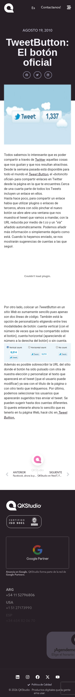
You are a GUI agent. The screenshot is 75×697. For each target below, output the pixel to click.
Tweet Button (38, 174)
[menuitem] (33, 8)
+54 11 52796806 (20, 595)
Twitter (40, 160)
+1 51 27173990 (19, 608)
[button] (27, 75)
